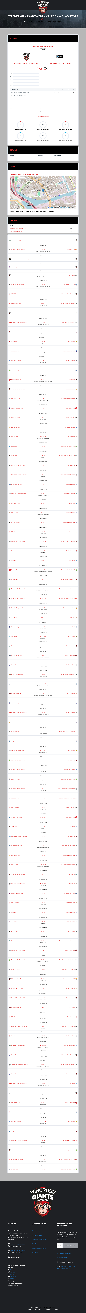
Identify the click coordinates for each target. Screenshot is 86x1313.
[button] (43, 190)
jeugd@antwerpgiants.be (18, 1250)
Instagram (13, 1274)
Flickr (12, 1279)
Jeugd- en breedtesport (39, 1239)
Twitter (12, 1272)
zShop (56, 1309)
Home (29, 1309)
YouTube (13, 1276)
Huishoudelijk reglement (64, 1253)
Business (35, 1252)
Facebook (13, 1270)
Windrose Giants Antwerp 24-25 (18, 228)
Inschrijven (70, 1245)
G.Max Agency (64, 1266)
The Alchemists (34, 1307)
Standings (38, 1309)
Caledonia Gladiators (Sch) (16, 231)
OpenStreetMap (64, 207)
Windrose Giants (37, 1235)
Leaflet (50, 207)
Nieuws (34, 1231)
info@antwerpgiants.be (17, 1244)
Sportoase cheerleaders (39, 1248)
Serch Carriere (65, 1268)
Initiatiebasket (36, 1244)
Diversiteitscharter (62, 1258)
